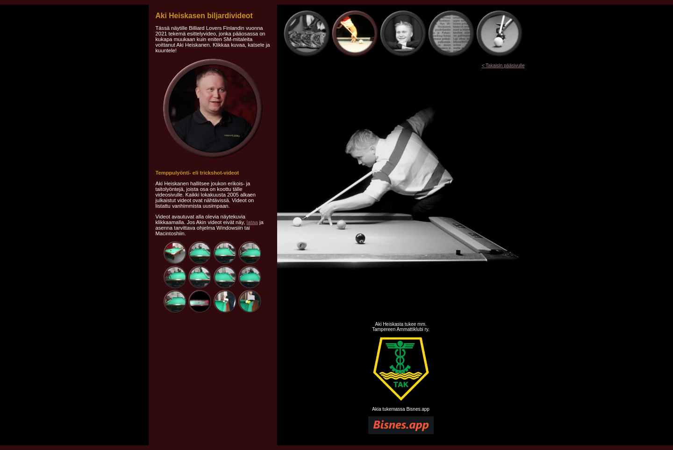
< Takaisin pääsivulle (503, 65)
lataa (252, 222)
